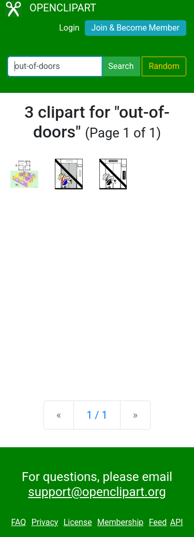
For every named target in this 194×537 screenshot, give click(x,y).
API (176, 522)
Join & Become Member (136, 28)
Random (164, 66)
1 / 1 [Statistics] (97, 415)
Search (120, 66)
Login (69, 28)
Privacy (45, 522)
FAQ (18, 522)
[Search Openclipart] (55, 66)
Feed (158, 522)
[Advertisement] (97, 286)
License (78, 522)
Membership (120, 522)
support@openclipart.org (97, 492)
